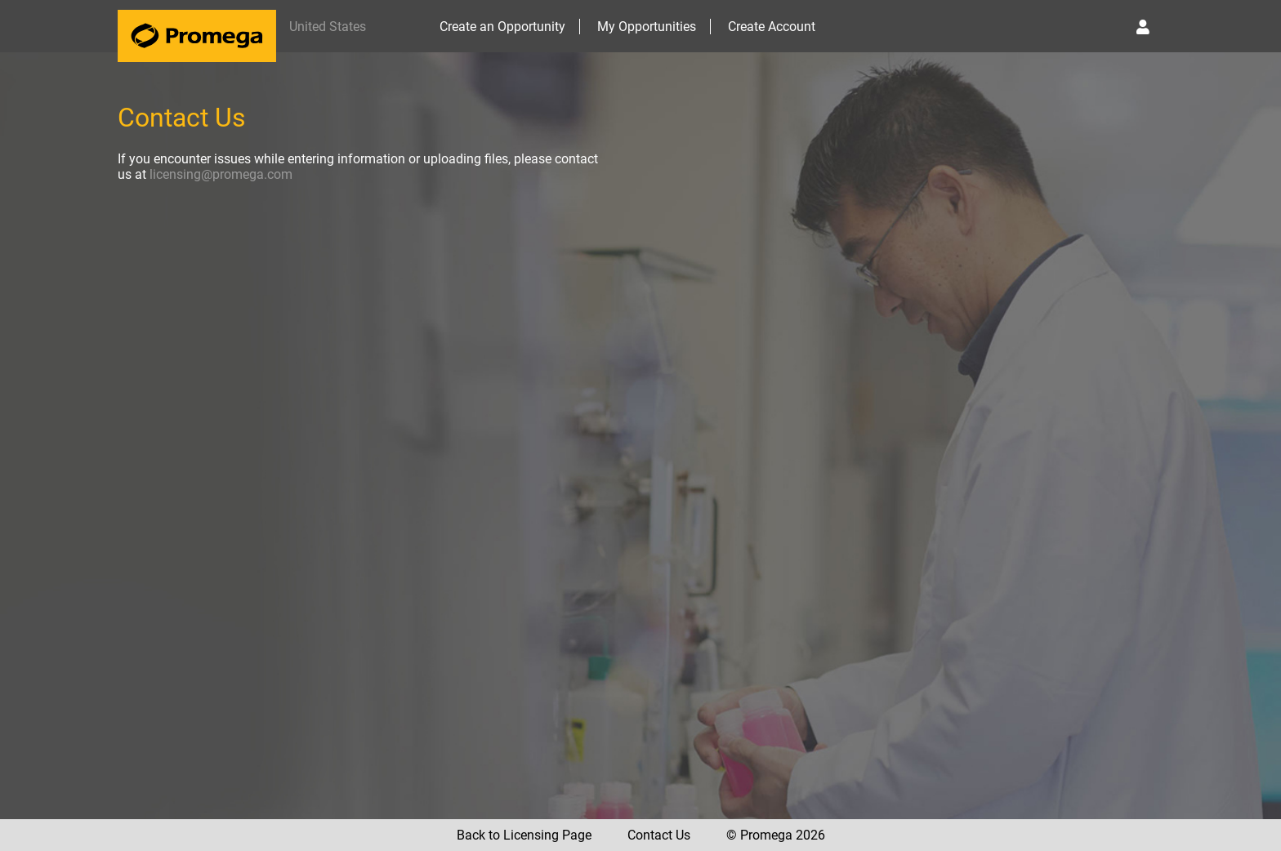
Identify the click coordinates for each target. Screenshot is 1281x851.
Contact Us (658, 835)
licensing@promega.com (221, 174)
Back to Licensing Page (524, 835)
